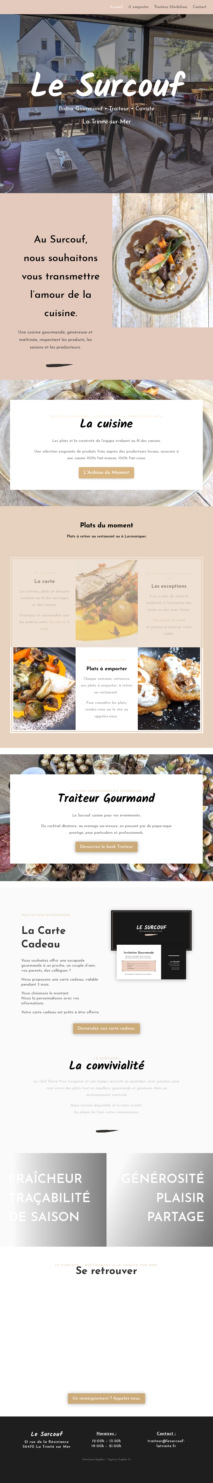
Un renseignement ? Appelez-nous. (106, 1398)
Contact (199, 7)
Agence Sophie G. (119, 1459)
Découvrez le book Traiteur (106, 847)
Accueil (116, 7)
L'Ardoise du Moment (106, 472)
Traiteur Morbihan (170, 7)
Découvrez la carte (169, 620)
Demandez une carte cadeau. (106, 1028)
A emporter (138, 7)
